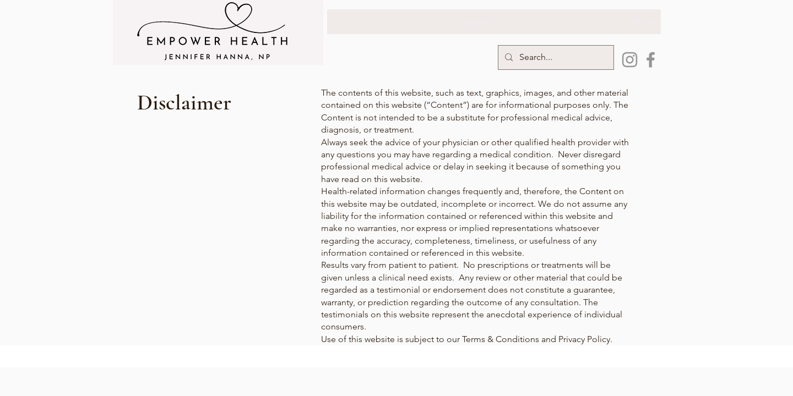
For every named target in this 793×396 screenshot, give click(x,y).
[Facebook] (650, 60)
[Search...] (554, 57)
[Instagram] (630, 60)
